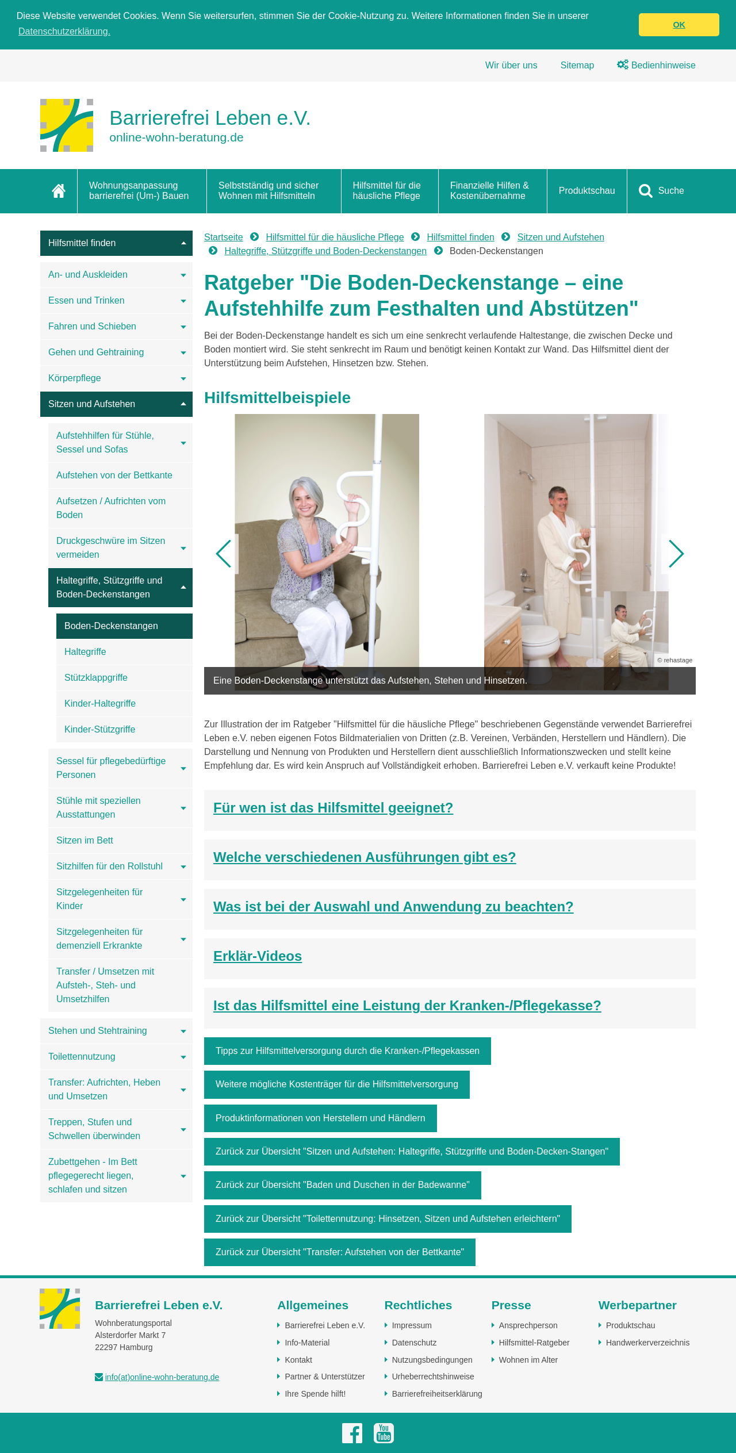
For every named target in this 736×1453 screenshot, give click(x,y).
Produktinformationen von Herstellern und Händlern (320, 1118)
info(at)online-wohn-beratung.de (162, 1377)
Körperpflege (74, 378)
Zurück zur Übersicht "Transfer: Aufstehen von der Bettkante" (340, 1252)
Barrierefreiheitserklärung (437, 1393)
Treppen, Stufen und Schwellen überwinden (94, 1129)
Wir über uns (511, 65)
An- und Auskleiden (88, 274)
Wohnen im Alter (528, 1359)
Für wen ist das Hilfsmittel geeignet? (333, 807)
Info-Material (307, 1342)
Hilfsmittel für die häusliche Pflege (387, 191)
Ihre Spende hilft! (315, 1393)
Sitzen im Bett (84, 840)
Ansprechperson (528, 1325)
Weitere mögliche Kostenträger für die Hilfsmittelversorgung (337, 1084)
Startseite (223, 237)
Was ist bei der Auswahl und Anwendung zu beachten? (393, 906)
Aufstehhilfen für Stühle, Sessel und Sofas (105, 442)
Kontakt (298, 1359)
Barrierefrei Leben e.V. (325, 1325)
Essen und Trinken (86, 300)
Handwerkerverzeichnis (648, 1342)
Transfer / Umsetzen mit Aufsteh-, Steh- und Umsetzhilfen (105, 985)
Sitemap (578, 65)
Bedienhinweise (656, 65)
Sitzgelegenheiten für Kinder (99, 899)
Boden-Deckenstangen (111, 626)
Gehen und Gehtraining (96, 352)
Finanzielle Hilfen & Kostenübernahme (489, 191)
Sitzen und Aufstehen (91, 404)
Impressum (412, 1325)
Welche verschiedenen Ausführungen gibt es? (364, 857)
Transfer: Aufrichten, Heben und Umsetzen (104, 1089)
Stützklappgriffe (96, 678)
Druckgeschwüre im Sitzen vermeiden (110, 547)
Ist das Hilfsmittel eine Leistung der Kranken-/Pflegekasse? (407, 1005)
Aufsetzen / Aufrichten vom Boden (111, 508)
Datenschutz (414, 1342)
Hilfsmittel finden (82, 243)
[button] (224, 554)
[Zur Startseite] (175, 125)
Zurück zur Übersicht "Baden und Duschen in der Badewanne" (343, 1185)
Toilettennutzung (82, 1056)
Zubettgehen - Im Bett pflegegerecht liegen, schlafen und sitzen (92, 1175)
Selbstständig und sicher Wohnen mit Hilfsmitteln (268, 191)
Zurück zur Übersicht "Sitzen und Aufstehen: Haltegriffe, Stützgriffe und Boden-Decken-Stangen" (412, 1151)
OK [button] (679, 24)
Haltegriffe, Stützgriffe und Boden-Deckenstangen (109, 587)
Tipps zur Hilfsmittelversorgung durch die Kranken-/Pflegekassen (348, 1051)
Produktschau (587, 190)
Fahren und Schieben (92, 326)
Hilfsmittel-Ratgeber (534, 1342)
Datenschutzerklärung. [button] (64, 31)
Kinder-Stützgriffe (99, 729)
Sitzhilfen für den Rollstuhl (109, 866)
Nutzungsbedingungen (432, 1359)
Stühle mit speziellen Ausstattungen (98, 807)
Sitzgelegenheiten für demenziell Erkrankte (99, 938)
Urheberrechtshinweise (433, 1376)
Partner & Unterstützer (325, 1376)
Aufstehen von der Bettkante (114, 475)
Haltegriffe (85, 652)
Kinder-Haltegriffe (100, 703)
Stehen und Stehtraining (97, 1031)
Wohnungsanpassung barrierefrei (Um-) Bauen (139, 191)
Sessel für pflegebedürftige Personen (111, 768)
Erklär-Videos (257, 956)
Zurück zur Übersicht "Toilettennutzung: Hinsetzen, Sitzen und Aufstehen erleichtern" (388, 1219)
